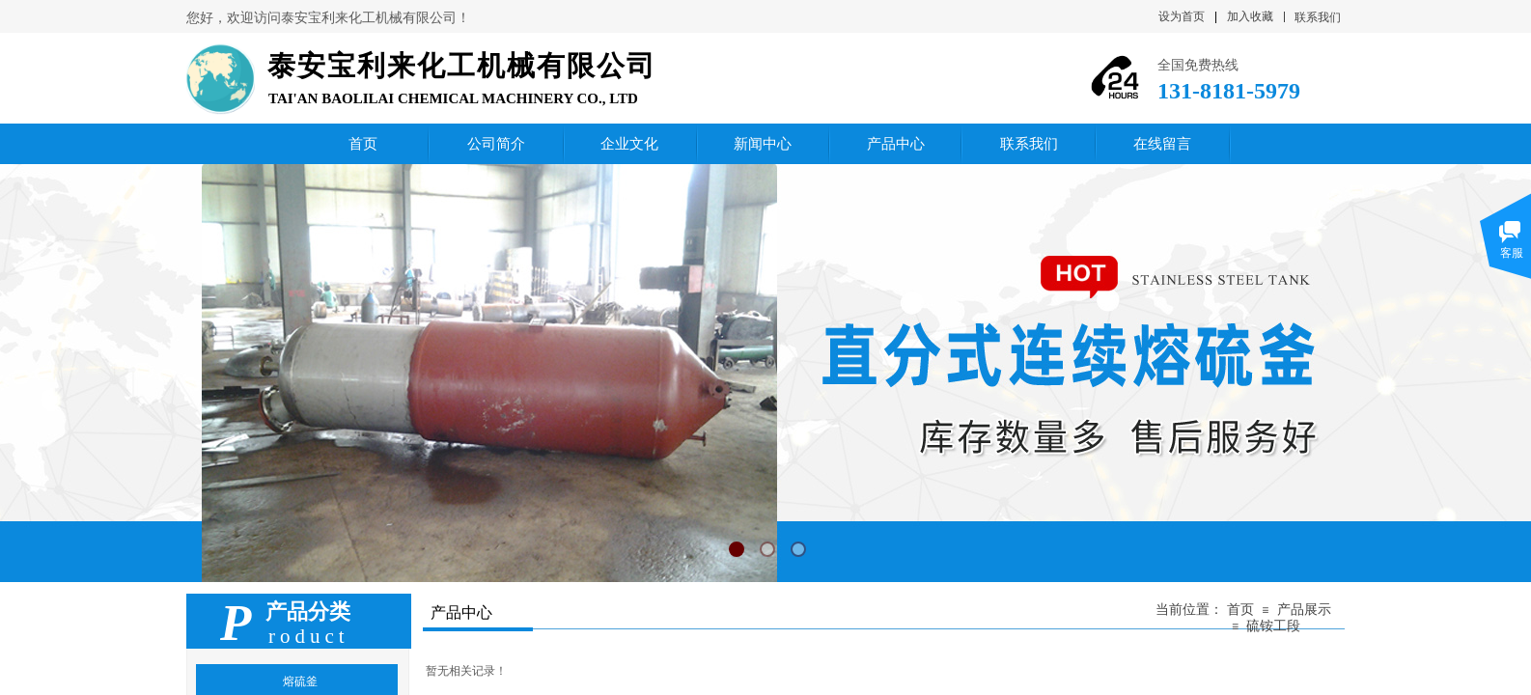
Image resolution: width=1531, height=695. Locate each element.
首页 (1240, 609)
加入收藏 (1250, 16)
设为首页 (1181, 16)
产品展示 (1304, 609)
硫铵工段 (1273, 626)
